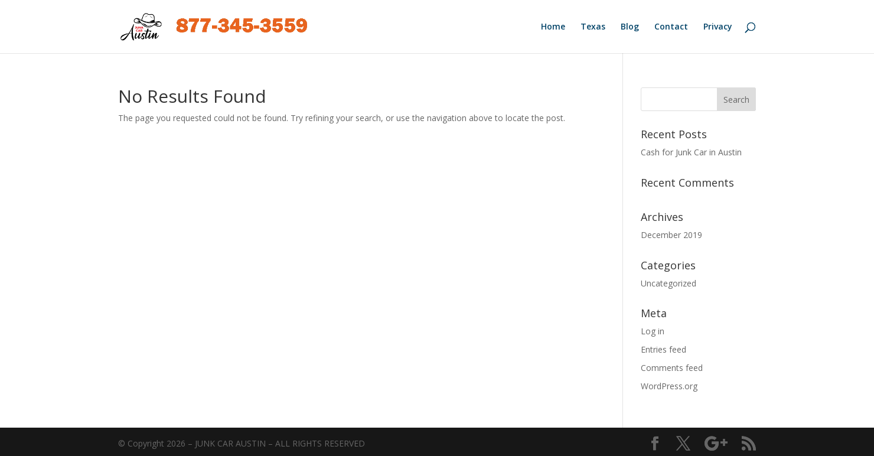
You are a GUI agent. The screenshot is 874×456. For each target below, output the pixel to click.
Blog (630, 27)
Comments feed (672, 367)
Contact (671, 27)
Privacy (717, 27)
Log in (652, 331)
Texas (593, 27)
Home (553, 27)
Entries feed (663, 349)
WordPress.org (669, 386)
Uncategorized (668, 283)
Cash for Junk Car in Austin (691, 152)
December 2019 (671, 234)
